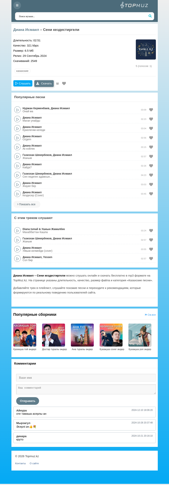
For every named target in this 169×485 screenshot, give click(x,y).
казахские (22, 70)
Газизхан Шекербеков (37, 154)
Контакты (20, 464)
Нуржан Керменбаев (36, 108)
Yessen (47, 257)
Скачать (44, 83)
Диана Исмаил (26, 30)
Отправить (27, 402)
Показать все (27, 204)
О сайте (34, 464)
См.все (150, 314)
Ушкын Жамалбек (53, 229)
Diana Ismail (30, 229)
